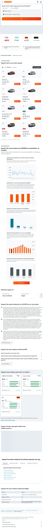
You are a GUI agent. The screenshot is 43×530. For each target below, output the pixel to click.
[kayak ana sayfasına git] (8, 2)
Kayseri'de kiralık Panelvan (8, 478)
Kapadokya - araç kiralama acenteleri (7, 511)
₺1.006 (27, 6)
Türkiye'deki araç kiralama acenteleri (31, 510)
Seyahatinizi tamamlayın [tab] (32, 463)
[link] (21, 282)
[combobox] (5, 8)
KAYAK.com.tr (3, 510)
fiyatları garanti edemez (23, 518)
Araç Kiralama (9, 510)
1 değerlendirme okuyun (8, 401)
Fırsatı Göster (17, 83)
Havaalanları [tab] (22, 463)
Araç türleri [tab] (5, 463)
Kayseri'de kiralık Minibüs (8, 470)
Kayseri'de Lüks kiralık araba (9, 472)
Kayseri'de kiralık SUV (8, 475)
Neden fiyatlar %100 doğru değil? (22, 526)
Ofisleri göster (17, 390)
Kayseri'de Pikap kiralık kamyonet (10, 473)
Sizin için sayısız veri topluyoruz (22, 524)
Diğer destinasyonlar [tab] (14, 463)
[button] (2, 2)
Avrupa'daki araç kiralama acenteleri (18, 510)
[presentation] (30, 5)
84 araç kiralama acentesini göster (8, 420)
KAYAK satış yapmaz (22, 522)
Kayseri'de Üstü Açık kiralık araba (10, 477)
